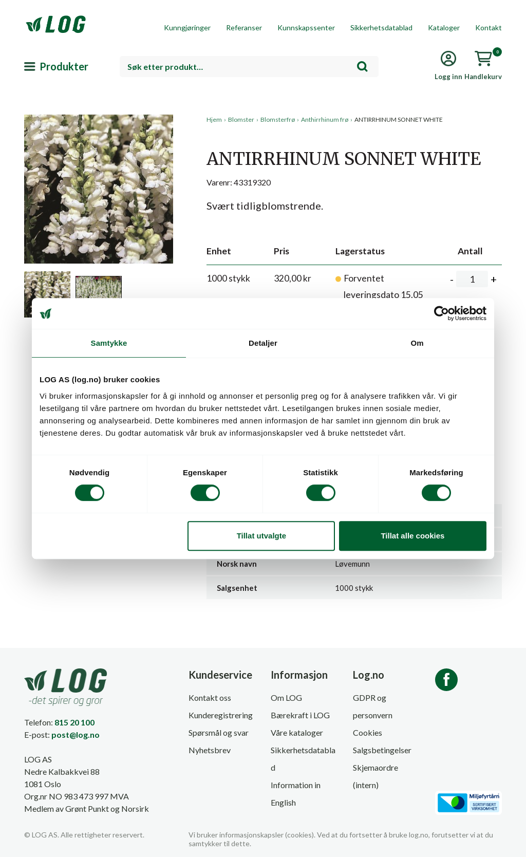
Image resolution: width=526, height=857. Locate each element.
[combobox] (249, 66)
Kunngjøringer (187, 27)
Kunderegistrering (221, 715)
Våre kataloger (297, 732)
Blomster (241, 119)
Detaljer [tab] (263, 343)
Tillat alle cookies (412, 535)
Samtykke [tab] (109, 343)
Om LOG (286, 697)
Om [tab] (416, 343)
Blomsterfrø (277, 119)
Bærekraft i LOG (300, 715)
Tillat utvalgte (261, 535)
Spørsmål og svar (219, 732)
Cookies (367, 732)
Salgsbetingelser (382, 750)
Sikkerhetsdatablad (381, 27)
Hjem (214, 119)
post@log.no (75, 734)
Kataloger (444, 27)
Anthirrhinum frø (324, 119)
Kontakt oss (210, 697)
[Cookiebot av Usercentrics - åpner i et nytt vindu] (441, 313)
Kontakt (488, 27)
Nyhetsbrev (210, 750)
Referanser (244, 27)
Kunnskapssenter (306, 27)
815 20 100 (74, 722)
